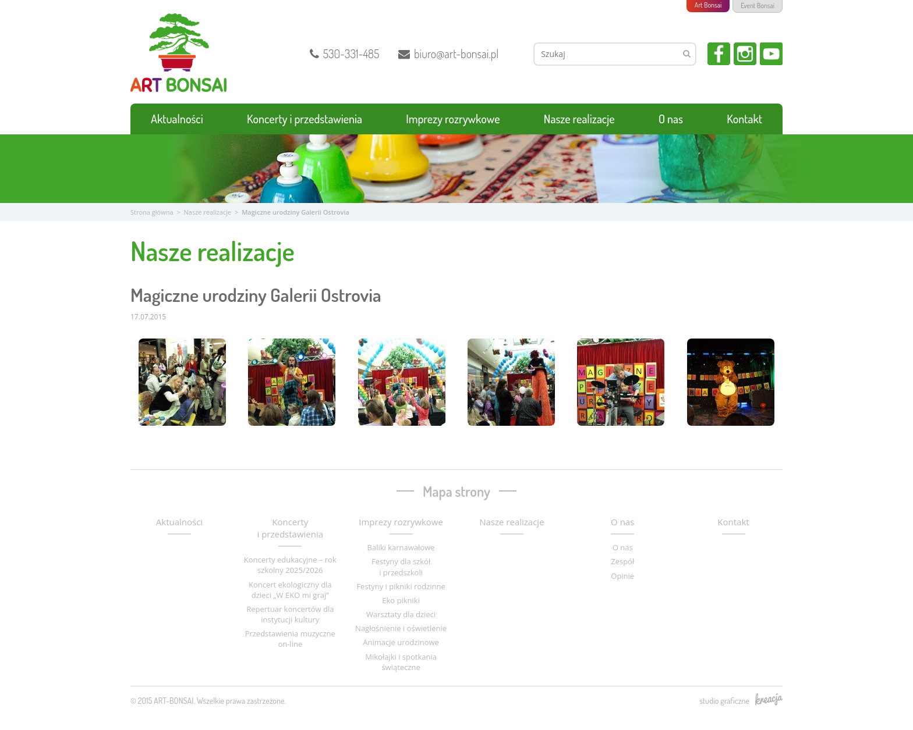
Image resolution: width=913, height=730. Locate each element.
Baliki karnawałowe (401, 547)
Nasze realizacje (579, 118)
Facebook (718, 53)
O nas (671, 118)
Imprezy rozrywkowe (453, 118)
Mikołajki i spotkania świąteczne (401, 661)
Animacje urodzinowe (401, 642)
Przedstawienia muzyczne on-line (290, 638)
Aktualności (177, 118)
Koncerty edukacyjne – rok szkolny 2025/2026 (290, 564)
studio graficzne (741, 700)
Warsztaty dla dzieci (401, 614)
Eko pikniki (401, 600)
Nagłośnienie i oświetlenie (401, 628)
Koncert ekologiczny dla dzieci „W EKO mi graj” (290, 589)
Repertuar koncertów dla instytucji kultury (290, 614)
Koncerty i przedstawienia (304, 118)
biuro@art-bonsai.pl (448, 53)
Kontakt (744, 118)
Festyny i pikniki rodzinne (400, 586)
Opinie (622, 576)
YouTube (771, 53)
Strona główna (152, 212)
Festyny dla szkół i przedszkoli (400, 566)
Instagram (745, 53)
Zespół (622, 561)
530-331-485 (345, 53)
